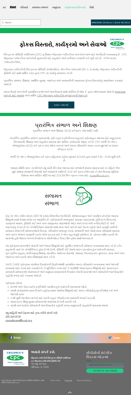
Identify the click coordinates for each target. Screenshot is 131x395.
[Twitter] (110, 337)
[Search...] (20, 22)
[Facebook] (11, 337)
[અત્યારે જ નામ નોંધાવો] (105, 370)
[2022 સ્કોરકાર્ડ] (61, 105)
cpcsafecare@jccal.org (18, 320)
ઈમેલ (88, 361)
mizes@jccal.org (99, 175)
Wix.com (16, 383)
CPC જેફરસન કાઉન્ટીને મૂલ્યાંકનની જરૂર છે (62, 95)
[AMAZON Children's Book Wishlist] (111, 22)
